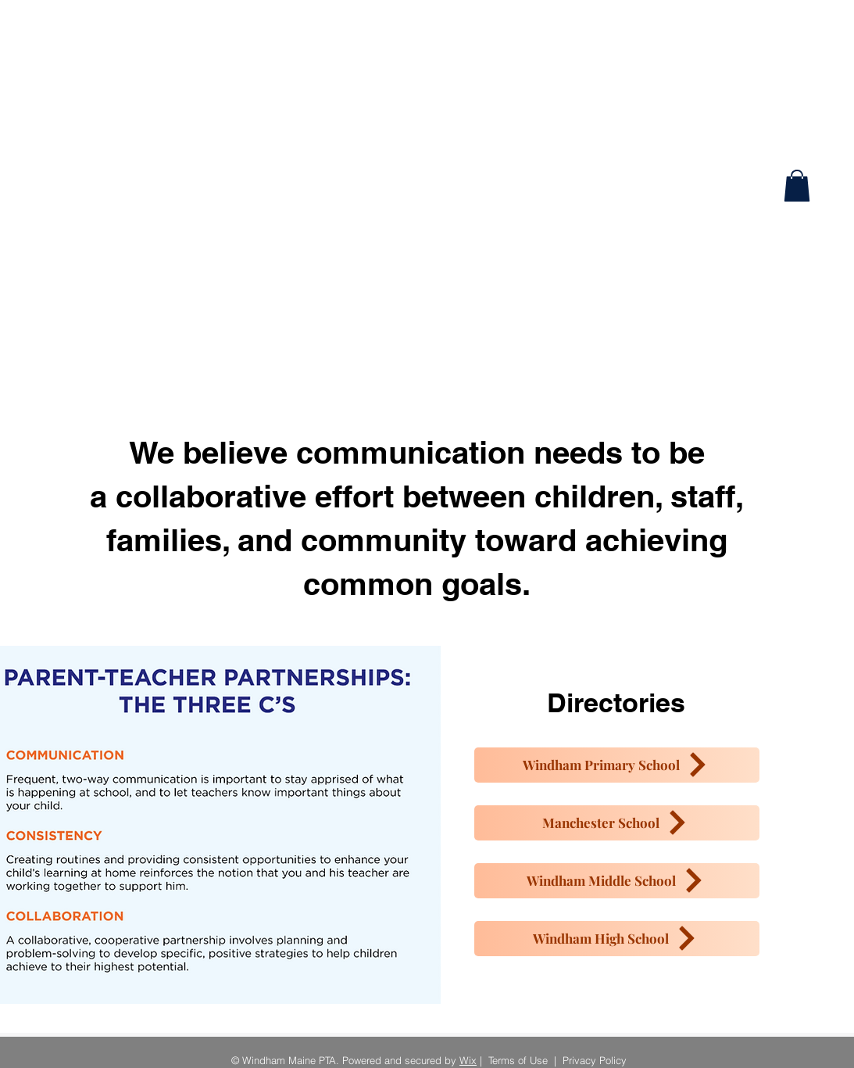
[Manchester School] (616, 822)
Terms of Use (518, 1060)
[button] (797, 186)
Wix (468, 1060)
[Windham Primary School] (616, 765)
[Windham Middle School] (616, 880)
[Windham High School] (616, 938)
